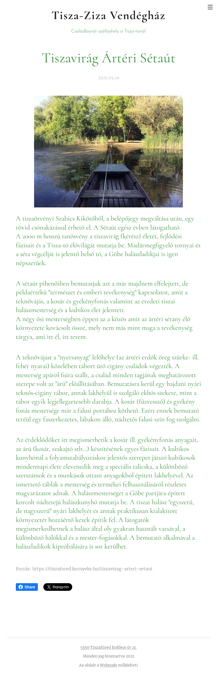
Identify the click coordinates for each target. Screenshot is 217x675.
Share (27, 587)
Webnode (108, 665)
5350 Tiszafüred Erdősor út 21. (108, 647)
